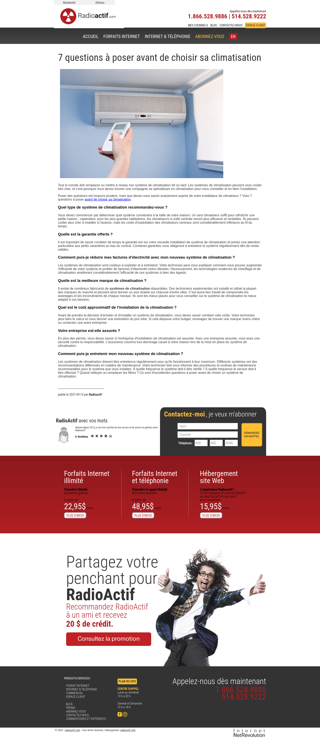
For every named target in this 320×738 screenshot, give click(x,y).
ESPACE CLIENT (255, 25)
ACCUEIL (91, 36)
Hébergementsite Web (219, 477)
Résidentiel (69, 2)
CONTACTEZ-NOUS (231, 25)
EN (233, 36)
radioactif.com (72, 730)
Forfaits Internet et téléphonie (154, 477)
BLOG (213, 25)
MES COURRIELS (198, 25)
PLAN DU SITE (127, 681)
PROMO (70, 708)
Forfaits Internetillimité (86, 477)
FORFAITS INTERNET (121, 36)
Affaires (100, 2)
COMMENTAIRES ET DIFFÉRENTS (86, 719)
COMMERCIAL (74, 693)
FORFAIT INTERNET (77, 686)
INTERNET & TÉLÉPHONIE (167, 36)
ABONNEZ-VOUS (209, 36)
